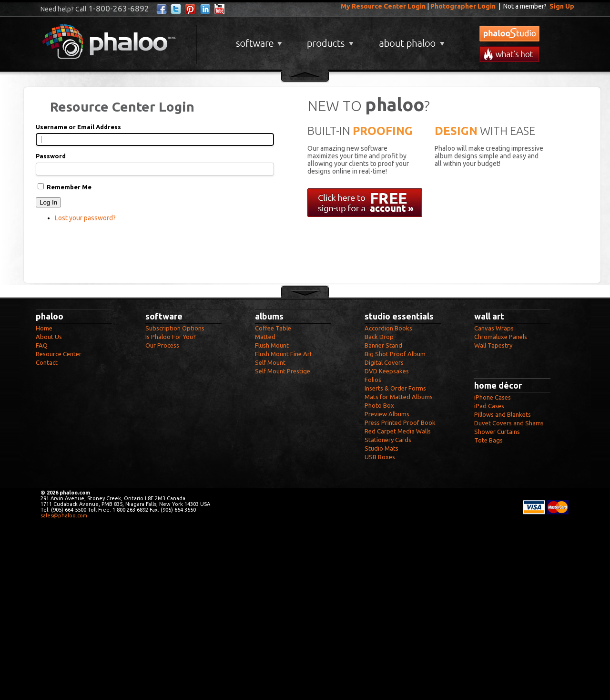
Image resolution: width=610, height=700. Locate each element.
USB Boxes (380, 456)
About (409, 40)
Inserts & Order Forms (395, 388)
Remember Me (69, 187)
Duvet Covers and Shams (509, 423)
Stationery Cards (388, 439)
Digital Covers (384, 362)
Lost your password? (85, 218)
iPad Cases (489, 405)
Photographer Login (463, 6)
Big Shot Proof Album (395, 353)
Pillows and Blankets (502, 414)
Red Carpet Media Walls (398, 431)
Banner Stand (383, 345)
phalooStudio (509, 33)
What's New (509, 54)
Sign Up (561, 6)
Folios (373, 379)
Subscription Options (174, 328)
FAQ (42, 345)
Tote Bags (488, 440)
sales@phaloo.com (64, 515)
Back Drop (379, 336)
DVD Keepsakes (387, 371)
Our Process (162, 345)
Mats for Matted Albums (399, 396)
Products (329, 40)
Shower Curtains (497, 431)
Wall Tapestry (493, 345)
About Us (49, 336)
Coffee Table (273, 328)
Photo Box (379, 405)
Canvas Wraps (494, 328)
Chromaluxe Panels (500, 336)
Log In (48, 202)
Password (51, 156)
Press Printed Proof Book (400, 422)
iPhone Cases (492, 397)
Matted (265, 336)
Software (258, 40)
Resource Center (58, 353)
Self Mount (270, 362)
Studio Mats (381, 448)
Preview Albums (387, 414)
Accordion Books (388, 328)
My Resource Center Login (383, 6)
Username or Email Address (78, 127)
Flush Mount (272, 345)
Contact (47, 362)
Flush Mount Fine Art (283, 353)
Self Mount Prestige (282, 371)
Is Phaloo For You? (170, 336)
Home (44, 328)
